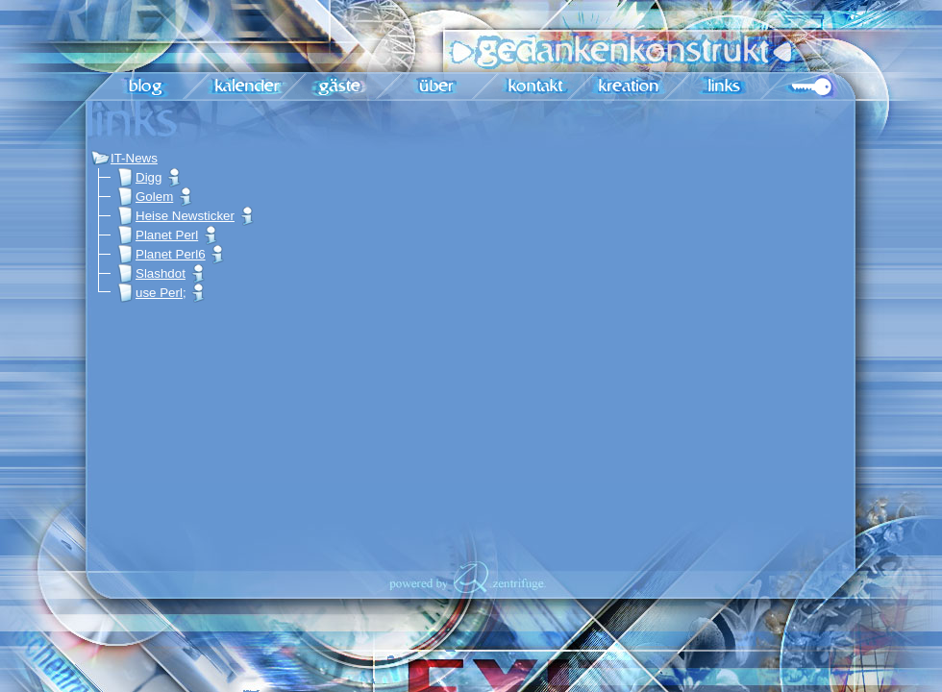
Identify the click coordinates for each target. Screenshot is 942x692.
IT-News (124, 158)
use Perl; (151, 292)
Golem (144, 196)
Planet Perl (157, 235)
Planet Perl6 (161, 254)
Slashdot (151, 273)
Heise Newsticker (175, 216)
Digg (138, 177)
